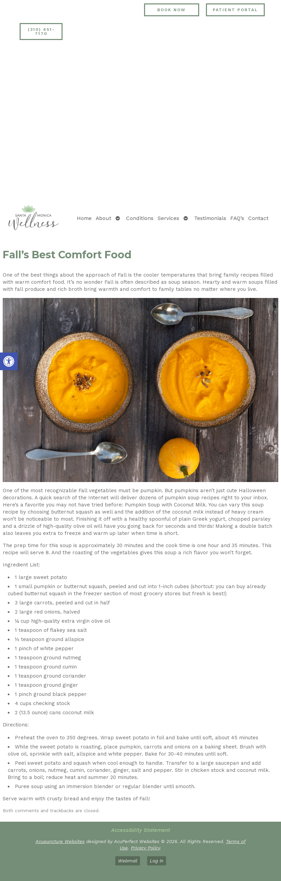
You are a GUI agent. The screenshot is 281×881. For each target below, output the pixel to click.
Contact (258, 218)
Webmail (127, 860)
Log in (156, 860)
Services (168, 218)
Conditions (140, 218)
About (103, 218)
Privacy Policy (145, 847)
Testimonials (210, 218)
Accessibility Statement (140, 830)
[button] (9, 361)
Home (84, 218)
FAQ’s (237, 218)
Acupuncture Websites (60, 841)
